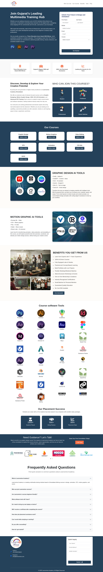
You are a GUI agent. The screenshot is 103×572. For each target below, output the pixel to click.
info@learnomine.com (18, 556)
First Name (64, 19)
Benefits (82, 3)
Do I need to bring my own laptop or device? (24, 504)
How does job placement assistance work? (24, 514)
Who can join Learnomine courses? (22, 489)
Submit (79, 562)
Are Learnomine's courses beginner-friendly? (24, 494)
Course (63, 37)
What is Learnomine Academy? (20, 478)
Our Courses (75, 3)
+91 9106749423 (17, 552)
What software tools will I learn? (21, 499)
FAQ (91, 3)
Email (63, 31)
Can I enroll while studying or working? (23, 519)
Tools (87, 3)
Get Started (76, 50)
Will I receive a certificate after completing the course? (27, 509)
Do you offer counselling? (19, 524)
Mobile (63, 25)
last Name (79, 19)
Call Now (79, 442)
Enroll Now (23, 137)
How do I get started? (18, 529)
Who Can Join (67, 3)
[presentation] (73, 44)
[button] (51, 458)
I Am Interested (58, 293)
